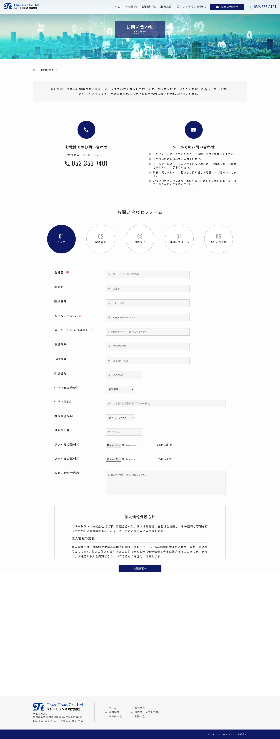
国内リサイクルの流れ (191, 6)
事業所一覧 (148, 6)
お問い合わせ (229, 7)
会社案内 (131, 6)
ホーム (116, 6)
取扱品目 (166, 6)
